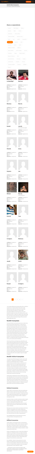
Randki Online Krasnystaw (16, 6)
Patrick (9, 216)
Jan (19, 171)
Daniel (8, 126)
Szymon (9, 171)
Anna (19, 148)
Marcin (20, 103)
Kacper (9, 283)
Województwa (30, 451)
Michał (9, 193)
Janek (8, 261)
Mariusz (20, 81)
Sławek (9, 148)
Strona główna (9, 6)
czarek (20, 126)
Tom (19, 216)
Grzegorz (9, 238)
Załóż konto (28, 1)
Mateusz (20, 238)
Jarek (19, 261)
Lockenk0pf (10, 81)
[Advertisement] (17, 15)
